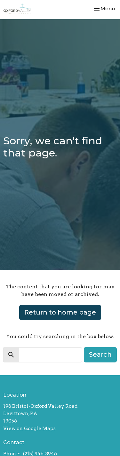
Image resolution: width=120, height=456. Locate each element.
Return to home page (60, 312)
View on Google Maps (29, 428)
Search (100, 354)
